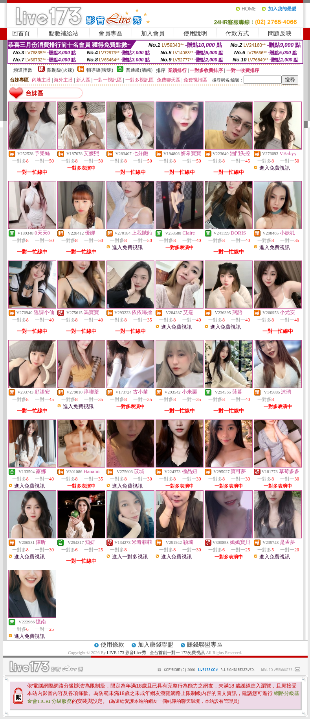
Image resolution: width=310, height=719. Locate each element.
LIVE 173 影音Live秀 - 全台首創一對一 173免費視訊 (156, 652)
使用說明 (195, 33)
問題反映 (280, 33)
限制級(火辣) (60, 70)
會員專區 (110, 33)
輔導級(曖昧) (99, 70)
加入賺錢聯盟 (155, 644)
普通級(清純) (139, 70)
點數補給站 (63, 33)
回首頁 (21, 33)
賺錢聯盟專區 (204, 644)
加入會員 (153, 33)
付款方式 (237, 33)
